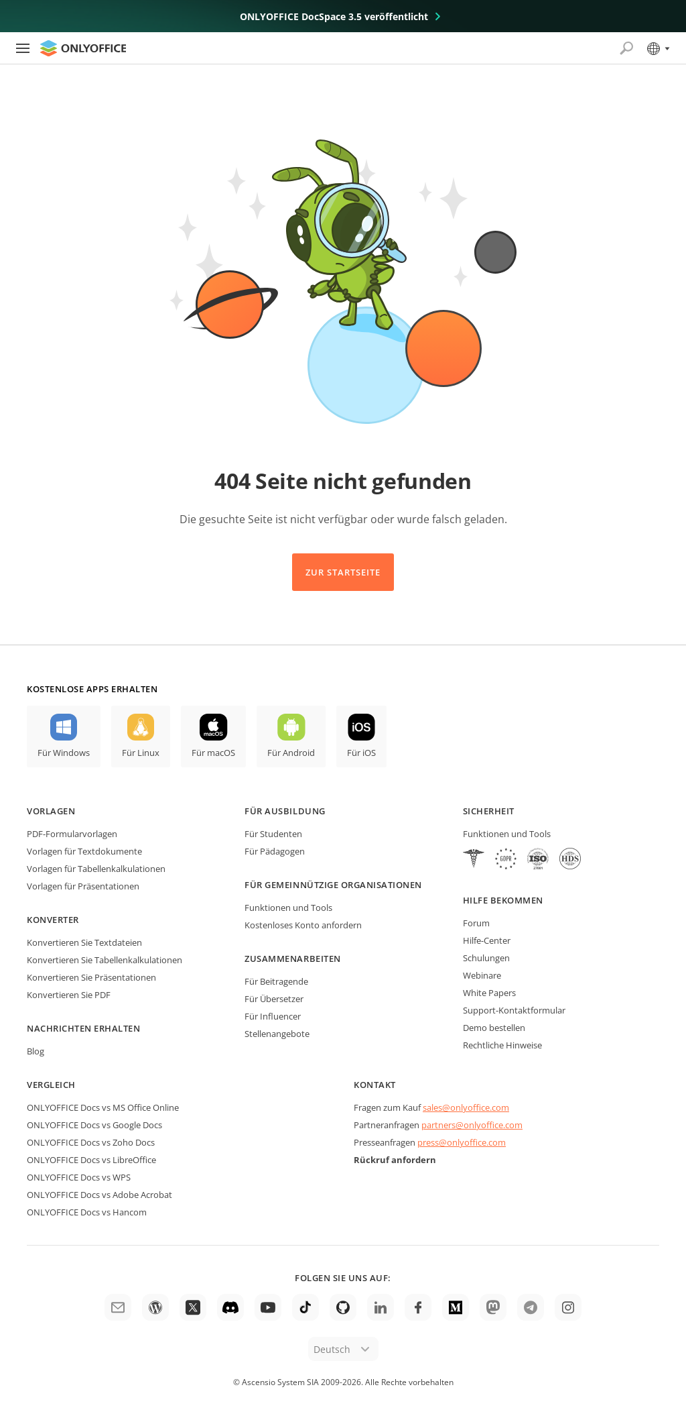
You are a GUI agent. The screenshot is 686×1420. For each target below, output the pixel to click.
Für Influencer (273, 1016)
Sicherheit (488, 811)
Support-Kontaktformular (514, 1010)
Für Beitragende (276, 981)
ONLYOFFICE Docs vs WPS (79, 1177)
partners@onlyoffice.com (472, 1125)
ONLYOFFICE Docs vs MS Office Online (103, 1107)
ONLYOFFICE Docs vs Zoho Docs (91, 1142)
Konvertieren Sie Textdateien (84, 942)
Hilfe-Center (486, 940)
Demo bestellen (494, 1028)
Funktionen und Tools (288, 908)
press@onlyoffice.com (461, 1142)
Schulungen (486, 958)
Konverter (53, 920)
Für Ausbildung (285, 811)
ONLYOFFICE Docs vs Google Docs (94, 1125)
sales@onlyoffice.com (466, 1107)
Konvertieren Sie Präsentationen (91, 977)
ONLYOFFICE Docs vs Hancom (87, 1212)
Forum (476, 923)
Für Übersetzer (274, 999)
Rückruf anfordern (395, 1160)
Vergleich (51, 1085)
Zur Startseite (343, 572)
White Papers (489, 993)
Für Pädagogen (275, 851)
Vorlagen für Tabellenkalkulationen (96, 869)
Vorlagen (51, 811)
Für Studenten (273, 834)
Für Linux (140, 753)
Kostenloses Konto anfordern (303, 925)
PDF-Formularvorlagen (72, 834)
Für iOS (361, 753)
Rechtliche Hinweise (502, 1045)
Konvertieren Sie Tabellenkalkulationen (104, 960)
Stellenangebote (277, 1034)
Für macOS (213, 753)
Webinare (482, 975)
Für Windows (64, 753)
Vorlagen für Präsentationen (83, 886)
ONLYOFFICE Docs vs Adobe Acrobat (99, 1195)
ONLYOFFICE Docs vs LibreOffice (91, 1160)
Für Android (291, 753)
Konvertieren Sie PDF (69, 995)
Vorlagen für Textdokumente (84, 851)
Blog (35, 1051)
